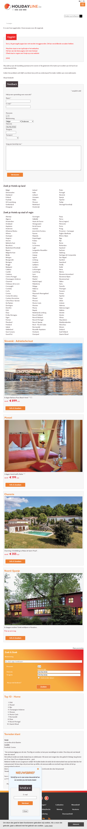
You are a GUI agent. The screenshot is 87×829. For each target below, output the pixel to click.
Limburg (35, 260)
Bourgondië (10, 260)
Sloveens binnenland (66, 274)
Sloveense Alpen (64, 277)
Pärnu (61, 219)
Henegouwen (36, 224)
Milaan (34, 296)
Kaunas (34, 234)
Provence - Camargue (66, 231)
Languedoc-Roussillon (39, 250)
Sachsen (62, 250)
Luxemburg (36, 272)
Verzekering (43, 814)
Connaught (9, 286)
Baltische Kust (10, 243)
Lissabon (35, 262)
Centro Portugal (11, 277)
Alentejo (8, 217)
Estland (8, 197)
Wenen (61, 327)
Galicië (8, 327)
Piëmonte (62, 224)
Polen (61, 190)
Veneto (61, 315)
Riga (60, 238)
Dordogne (9, 306)
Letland (35, 195)
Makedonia (36, 284)
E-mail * (8, 104)
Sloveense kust (64, 279)
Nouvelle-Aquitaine (39, 330)
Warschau (62, 325)
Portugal (62, 193)
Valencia (62, 306)
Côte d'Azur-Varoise (13, 301)
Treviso (61, 294)
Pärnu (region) (64, 222)
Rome (61, 243)
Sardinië (62, 260)
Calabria (8, 270)
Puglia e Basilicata (65, 234)
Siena (61, 270)
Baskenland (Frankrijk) (13, 248)
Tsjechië (61, 200)
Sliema (61, 272)
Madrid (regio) (37, 282)
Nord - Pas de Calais (39, 325)
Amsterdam (10, 222)
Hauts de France (37, 222)
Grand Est (9, 334)
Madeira (35, 277)
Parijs (61, 217)
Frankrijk (8, 200)
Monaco (35, 202)
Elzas (7, 313)
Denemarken (10, 193)
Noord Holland (37, 315)
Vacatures (75, 809)
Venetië (61, 313)
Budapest (9, 267)
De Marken (9, 303)
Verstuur (25, 803)
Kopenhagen (36, 238)
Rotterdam (63, 246)
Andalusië (9, 224)
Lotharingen (36, 270)
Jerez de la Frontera (39, 231)
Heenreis (9, 124)
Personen (9, 113)
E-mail (25, 795)
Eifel (7, 310)
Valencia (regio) (64, 308)
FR (83, 1)
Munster (35, 306)
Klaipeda (35, 236)
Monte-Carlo (36, 303)
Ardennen (9, 229)
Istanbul (35, 229)
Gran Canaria (10, 332)
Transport (9, 135)
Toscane (62, 291)
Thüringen (62, 289)
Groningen (36, 217)
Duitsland (9, 195)
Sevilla (61, 265)
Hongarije (9, 207)
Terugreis (9, 129)
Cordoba (9, 289)
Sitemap (59, 809)
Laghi (34, 248)
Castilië (8, 272)
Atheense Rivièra (11, 231)
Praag (61, 229)
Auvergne (9, 236)
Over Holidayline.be (43, 809)
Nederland (36, 205)
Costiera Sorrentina (12, 298)
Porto (61, 226)
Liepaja (34, 255)
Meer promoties (78, 648)
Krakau (34, 241)
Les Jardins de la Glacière (12, 742)
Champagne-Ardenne (13, 279)
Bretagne (9, 262)
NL (80, 1)
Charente (9, 282)
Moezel (34, 298)
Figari (7, 318)
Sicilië (61, 267)
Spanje (61, 197)
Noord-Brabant (37, 318)
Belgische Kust (10, 253)
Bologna (8, 258)
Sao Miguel (62, 258)
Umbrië (61, 303)
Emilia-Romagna (11, 315)
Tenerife (62, 286)
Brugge (8, 265)
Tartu (61, 284)
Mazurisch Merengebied (40, 294)
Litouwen (35, 197)
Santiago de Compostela (67, 255)
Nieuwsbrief (75, 805)
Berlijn (8, 255)
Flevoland (9, 322)
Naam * (8, 98)
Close (25, 811)
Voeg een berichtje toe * (14, 144)
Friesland (9, 325)
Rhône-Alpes (63, 236)
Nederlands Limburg (39, 313)
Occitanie (35, 332)
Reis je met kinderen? (14, 683)
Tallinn (61, 282)
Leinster (35, 253)
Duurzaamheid (67, 814)
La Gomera (36, 246)
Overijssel (35, 334)
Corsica (8, 294)
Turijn (61, 298)
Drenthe (8, 308)
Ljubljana (35, 265)
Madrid (34, 279)
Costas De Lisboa (11, 296)
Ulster (61, 301)
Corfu (8, 291)
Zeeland (62, 330)
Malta (34, 200)
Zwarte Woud (63, 334)
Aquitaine (9, 226)
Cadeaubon (59, 805)
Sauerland (62, 262)
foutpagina (9, 23)
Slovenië (62, 195)
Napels (34, 310)
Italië (34, 193)
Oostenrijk (36, 207)
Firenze (8, 320)
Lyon (34, 274)
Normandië (36, 327)
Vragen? (43, 805)
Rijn (60, 241)
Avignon (8, 238)
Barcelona (9, 246)
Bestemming (10, 118)
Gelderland (9, 330)
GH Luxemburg (11, 202)
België (8, 190)
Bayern (8, 250)
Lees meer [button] (49, 826)
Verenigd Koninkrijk (65, 205)
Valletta (61, 310)
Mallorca (35, 289)
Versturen (15, 175)
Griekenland (10, 205)
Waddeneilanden (65, 322)
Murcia (34, 308)
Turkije (61, 202)
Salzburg (62, 253)
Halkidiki (35, 219)
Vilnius (61, 318)
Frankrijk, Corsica (10, 747)
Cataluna (9, 274)
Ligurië (34, 258)
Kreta (34, 243)
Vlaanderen (63, 320)
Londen (35, 267)
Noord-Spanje (37, 322)
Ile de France (36, 226)
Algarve (8, 219)
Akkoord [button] (76, 824)
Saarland (62, 248)
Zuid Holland (63, 332)
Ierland (34, 190)
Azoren (8, 241)
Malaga (34, 286)
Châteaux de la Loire (13, 284)
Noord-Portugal (37, 320)
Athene (8, 234)
